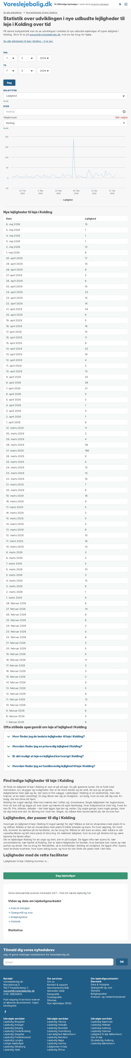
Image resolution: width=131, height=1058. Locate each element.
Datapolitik (53, 994)
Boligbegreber (99, 993)
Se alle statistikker (12, 12)
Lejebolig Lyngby (13, 1040)
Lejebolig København (103, 1043)
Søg (9, 82)
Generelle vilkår (56, 990)
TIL (5, 65)
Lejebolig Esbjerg (13, 1027)
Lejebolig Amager (13, 1024)
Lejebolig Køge (55, 1040)
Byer (6, 106)
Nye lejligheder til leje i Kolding (41, 13)
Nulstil (5, 101)
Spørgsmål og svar (101, 987)
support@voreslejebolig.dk (45, 34)
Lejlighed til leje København (106, 1034)
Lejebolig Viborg (56, 1021)
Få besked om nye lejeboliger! (120, 4)
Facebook (5, 1012)
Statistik (95, 990)
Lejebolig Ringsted (14, 1021)
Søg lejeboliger (65, 875)
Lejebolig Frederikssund (17, 1037)
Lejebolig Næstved (101, 1021)
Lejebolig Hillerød (101, 1024)
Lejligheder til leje (57, 1046)
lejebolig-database (100, 4)
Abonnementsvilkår (58, 987)
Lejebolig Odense (101, 1031)
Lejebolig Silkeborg (14, 1046)
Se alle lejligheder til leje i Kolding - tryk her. (28, 41)
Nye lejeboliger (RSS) (59, 1003)
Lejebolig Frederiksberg (17, 1031)
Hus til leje (96, 1037)
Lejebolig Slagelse (13, 1034)
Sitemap (51, 1000)
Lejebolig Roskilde (57, 1027)
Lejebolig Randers (57, 1037)
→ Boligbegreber (17, 917)
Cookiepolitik (54, 997)
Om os (50, 981)
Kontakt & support (57, 984)
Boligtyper (10, 90)
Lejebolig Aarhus (56, 1043)
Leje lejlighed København (61, 1034)
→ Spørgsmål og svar (20, 912)
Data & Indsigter (100, 984)
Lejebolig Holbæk (57, 1024)
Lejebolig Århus (56, 1049)
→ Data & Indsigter (19, 908)
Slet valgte (121, 117)
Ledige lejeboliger (13, 1043)
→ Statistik (14, 921)
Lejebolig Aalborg (101, 1027)
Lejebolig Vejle (11, 1049)
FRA (5, 52)
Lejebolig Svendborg (59, 1031)
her (89, 892)
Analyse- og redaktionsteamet (108, 996)
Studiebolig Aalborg (102, 1040)
